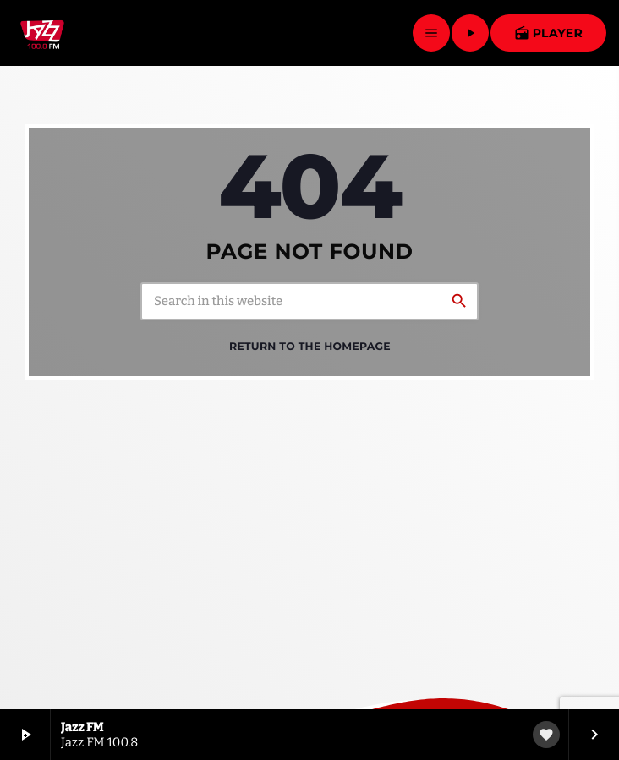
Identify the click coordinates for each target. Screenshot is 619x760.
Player (548, 33)
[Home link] (42, 33)
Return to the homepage (310, 347)
